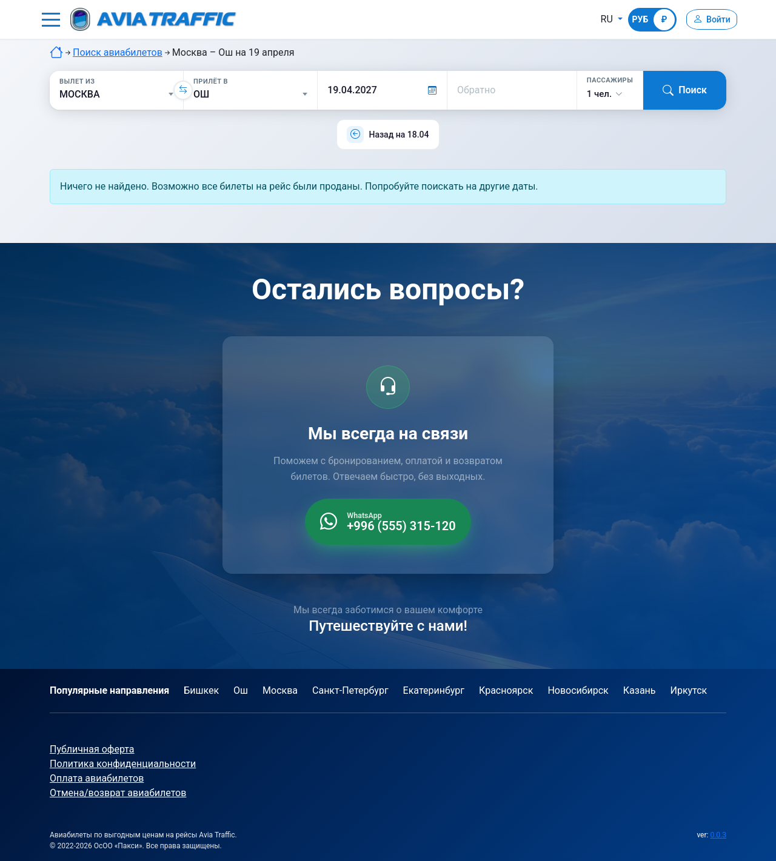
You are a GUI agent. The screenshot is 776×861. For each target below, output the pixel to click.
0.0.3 (718, 835)
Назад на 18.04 (399, 134)
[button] (51, 19)
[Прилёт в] (250, 94)
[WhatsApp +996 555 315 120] (387, 522)
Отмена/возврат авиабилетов (118, 793)
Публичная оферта (92, 749)
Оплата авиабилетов (97, 778)
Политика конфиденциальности (123, 764)
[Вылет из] (116, 94)
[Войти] (708, 19)
